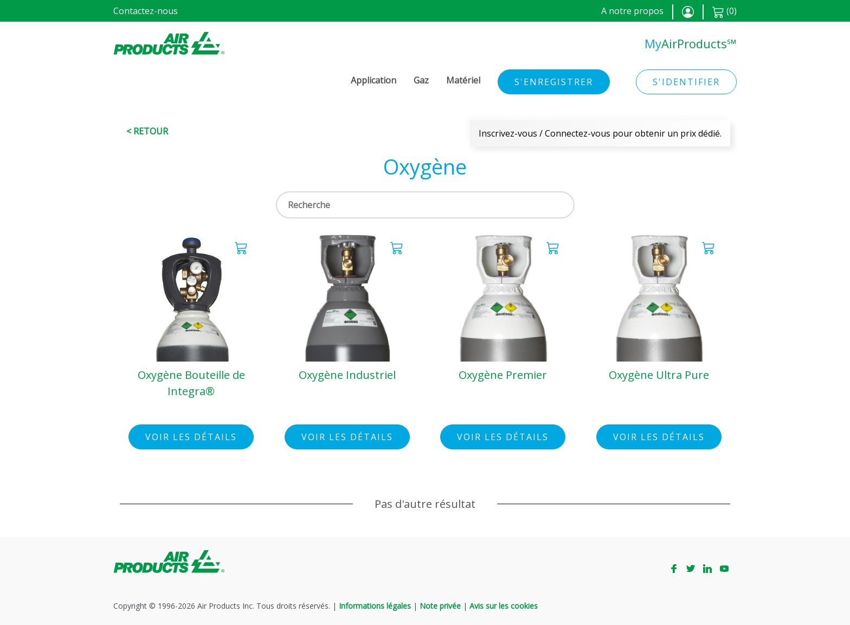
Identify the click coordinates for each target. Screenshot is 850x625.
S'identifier (686, 82)
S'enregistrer (553, 82)
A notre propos (632, 11)
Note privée (440, 606)
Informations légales (375, 606)
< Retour (147, 131)
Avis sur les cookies (503, 606)
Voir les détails (191, 437)
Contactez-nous (145, 11)
